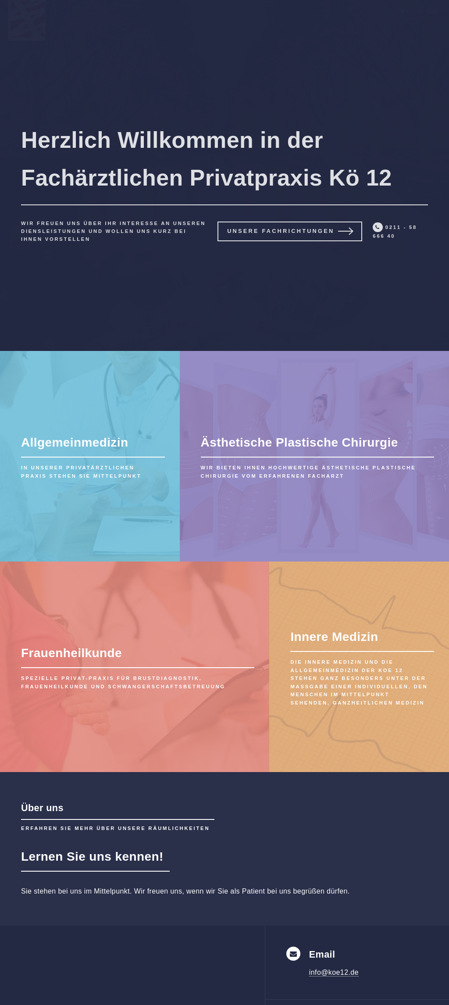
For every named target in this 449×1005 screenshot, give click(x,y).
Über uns (42, 807)
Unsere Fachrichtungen (280, 231)
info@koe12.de (334, 972)
